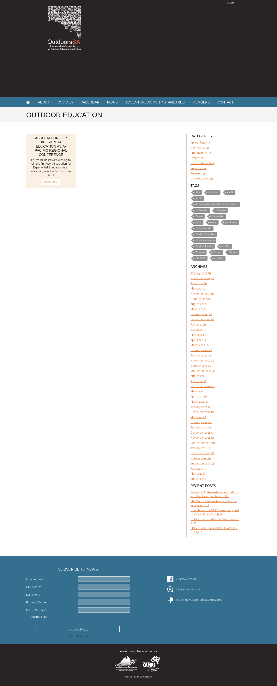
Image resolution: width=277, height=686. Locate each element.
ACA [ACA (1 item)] (198, 192)
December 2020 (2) (202, 386)
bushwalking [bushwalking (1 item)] (202, 210)
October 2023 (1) (200, 298)
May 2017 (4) (198, 473)
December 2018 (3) (202, 432)
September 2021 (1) (202, 370)
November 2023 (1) (202, 293)
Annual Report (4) (201, 142)
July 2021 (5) (198, 381)
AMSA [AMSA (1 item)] (230, 192)
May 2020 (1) (198, 391)
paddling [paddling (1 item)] (225, 246)
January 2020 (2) (200, 406)
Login (230, 2)
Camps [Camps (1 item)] (199, 216)
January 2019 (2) (200, 427)
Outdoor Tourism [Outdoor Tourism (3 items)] (204, 246)
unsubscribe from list (78, 636)
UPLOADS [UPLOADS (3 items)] (201, 258)
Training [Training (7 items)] (234, 252)
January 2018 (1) (200, 447)
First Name (33, 587)
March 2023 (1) (199, 309)
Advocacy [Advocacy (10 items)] (214, 192)
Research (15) (198, 173)
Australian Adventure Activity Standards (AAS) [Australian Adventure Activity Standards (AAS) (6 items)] (215, 205)
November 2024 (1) (202, 278)
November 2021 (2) (202, 360)
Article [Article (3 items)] (199, 198)
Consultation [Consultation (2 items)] (217, 216)
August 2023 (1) (199, 304)
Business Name (36, 602)
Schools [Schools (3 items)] (217, 252)
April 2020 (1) (198, 396)
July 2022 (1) (198, 324)
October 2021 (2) (200, 365)
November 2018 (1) (202, 437)
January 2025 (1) (200, 273)
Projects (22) (198, 168)
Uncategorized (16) (202, 178)
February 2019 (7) (201, 422)
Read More (51, 182)
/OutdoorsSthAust (186, 579)
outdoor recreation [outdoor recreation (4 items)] (205, 240)
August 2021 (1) (199, 376)
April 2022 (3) (198, 340)
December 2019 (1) (202, 411)
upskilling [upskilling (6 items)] (219, 258)
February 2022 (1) (201, 350)
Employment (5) (200, 152)
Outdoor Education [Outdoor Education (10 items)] (205, 234)
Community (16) (200, 147)
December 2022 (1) (202, 319)
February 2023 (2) (201, 314)
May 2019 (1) (198, 417)
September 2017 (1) (202, 463)
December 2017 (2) (202, 453)
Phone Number (36, 610)
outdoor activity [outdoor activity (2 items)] (204, 228)
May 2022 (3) (198, 334)
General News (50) (202, 163)
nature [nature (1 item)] (213, 222)
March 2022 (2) (199, 345)
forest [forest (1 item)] (199, 222)
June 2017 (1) (198, 468)
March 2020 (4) (199, 401)
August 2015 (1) (199, 478)
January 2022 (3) (200, 355)
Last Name (33, 594)
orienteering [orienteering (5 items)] (231, 222)
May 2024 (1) (198, 288)
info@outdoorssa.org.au (188, 589)
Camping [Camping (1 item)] (221, 210)
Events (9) (196, 158)
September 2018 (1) (202, 442)
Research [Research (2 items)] (200, 252)
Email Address (35, 579)
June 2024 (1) (198, 283)
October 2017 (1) (200, 458)
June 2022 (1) (198, 329)
